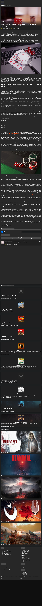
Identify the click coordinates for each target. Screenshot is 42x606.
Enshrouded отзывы (7, 434)
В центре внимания (27, 588)
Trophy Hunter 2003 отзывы (9, 319)
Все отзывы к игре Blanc (6, 423)
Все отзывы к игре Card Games (7, 394)
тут (16, 241)
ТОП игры (6, 579)
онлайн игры (37, 214)
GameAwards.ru (4, 5)
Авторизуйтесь (12, 261)
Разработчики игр (7, 580)
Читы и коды (26, 577)
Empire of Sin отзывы (21, 448)
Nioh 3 (3, 525)
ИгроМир (25, 600)
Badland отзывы (21, 375)
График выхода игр (8, 577)
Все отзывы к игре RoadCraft (7, 336)
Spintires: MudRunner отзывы (10, 347)
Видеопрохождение (8, 595)
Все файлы (25, 592)
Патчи (24, 594)
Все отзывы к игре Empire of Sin (8, 452)
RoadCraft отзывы (7, 333)
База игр (5, 578)
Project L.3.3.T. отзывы (8, 361)
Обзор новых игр (27, 586)
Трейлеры (6, 593)
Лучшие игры (6, 576)
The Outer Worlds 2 (6, 571)
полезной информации (14, 146)
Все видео (6, 592)
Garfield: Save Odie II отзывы (10, 405)
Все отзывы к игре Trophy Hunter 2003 (9, 322)
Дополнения (26, 593)
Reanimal (3, 502)
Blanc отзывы (21, 419)
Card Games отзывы (21, 390)
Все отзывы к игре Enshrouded (7, 437)
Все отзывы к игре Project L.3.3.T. (8, 363)
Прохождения (26, 576)
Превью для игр (26, 587)
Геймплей (6, 594)
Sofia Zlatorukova (8, 264)
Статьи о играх (26, 585)
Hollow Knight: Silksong (7, 548)
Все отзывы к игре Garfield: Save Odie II (9, 408)
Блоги (24, 598)
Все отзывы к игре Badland (7, 379)
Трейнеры (25, 578)
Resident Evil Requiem (7, 479)
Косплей (25, 599)
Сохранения (25, 579)
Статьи (9, 5)
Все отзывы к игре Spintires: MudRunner (9, 349)
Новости (25, 584)
